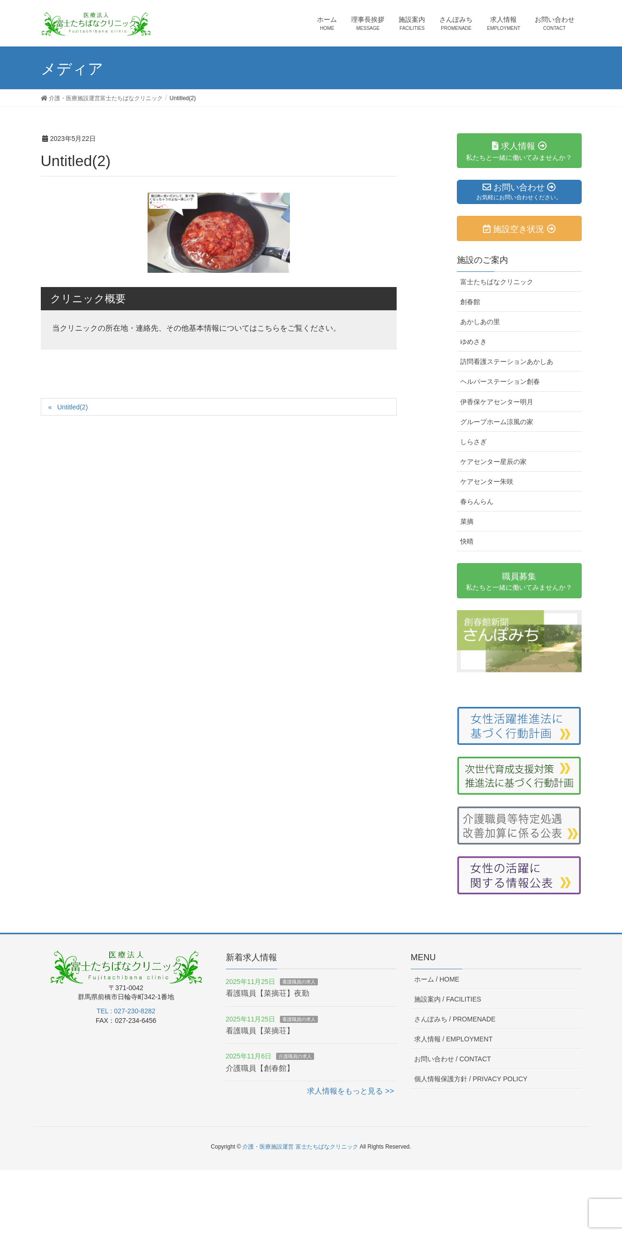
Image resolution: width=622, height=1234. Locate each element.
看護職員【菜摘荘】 (260, 1031)
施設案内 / (448, 999)
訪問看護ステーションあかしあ (506, 361)
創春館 (470, 302)
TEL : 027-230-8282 (125, 1011)
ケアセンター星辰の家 (493, 461)
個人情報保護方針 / (471, 1079)
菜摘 (466, 521)
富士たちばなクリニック (496, 282)
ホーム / (437, 979)
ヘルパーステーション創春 (500, 381)
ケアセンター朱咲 (486, 481)
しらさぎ (473, 441)
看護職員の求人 (299, 981)
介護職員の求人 (295, 1056)
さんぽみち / (455, 1019)
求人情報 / (453, 1039)
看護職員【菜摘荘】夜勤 (267, 993)
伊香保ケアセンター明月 (496, 402)
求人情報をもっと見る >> (350, 1091)
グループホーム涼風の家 (496, 422)
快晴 (466, 541)
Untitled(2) (72, 407)
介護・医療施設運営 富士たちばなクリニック (300, 1146)
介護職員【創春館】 (260, 1068)
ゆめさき (473, 341)
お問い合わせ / (452, 1059)
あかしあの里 (480, 321)
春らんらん (476, 501)
